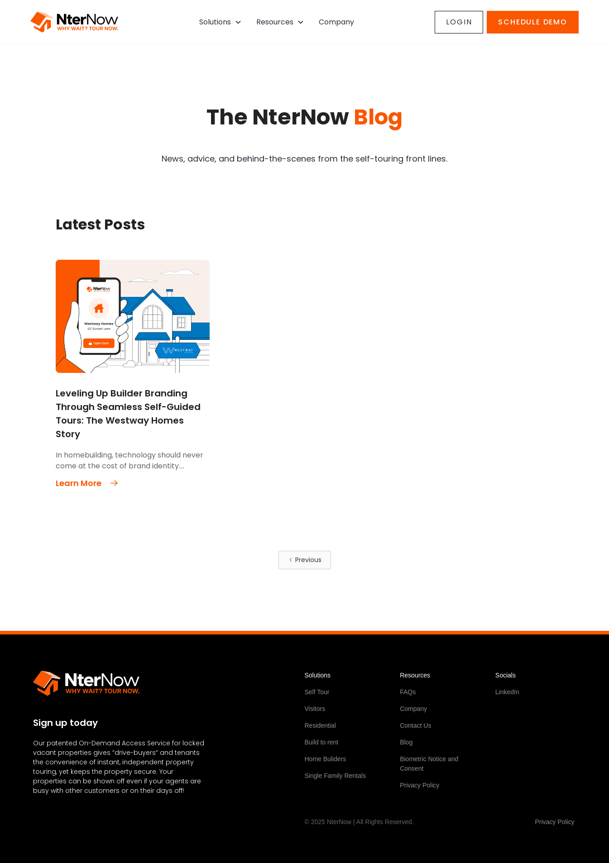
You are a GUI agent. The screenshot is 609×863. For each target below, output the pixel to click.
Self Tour (317, 692)
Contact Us (415, 725)
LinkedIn (507, 692)
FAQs (408, 692)
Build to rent (322, 742)
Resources (274, 22)
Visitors (315, 708)
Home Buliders (325, 759)
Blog (406, 742)
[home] (74, 22)
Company (413, 708)
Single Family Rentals (335, 775)
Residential (320, 725)
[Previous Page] (304, 560)
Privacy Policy (419, 785)
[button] (220, 22)
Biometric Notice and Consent (429, 763)
